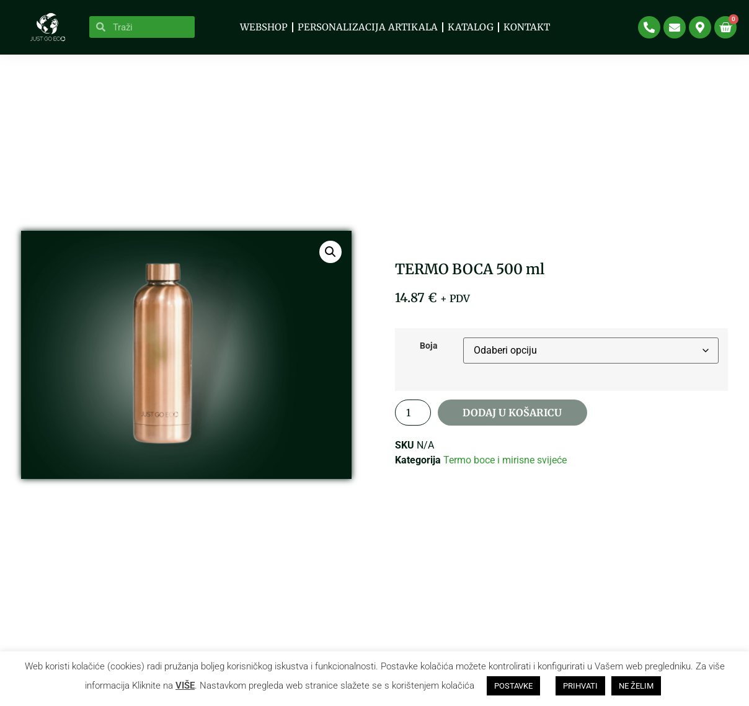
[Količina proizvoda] (413, 420)
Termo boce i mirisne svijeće (505, 467)
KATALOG (471, 27)
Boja (429, 353)
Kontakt (526, 27)
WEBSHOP (264, 27)
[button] (330, 259)
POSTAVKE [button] (513, 685)
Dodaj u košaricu (511, 420)
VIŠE (185, 685)
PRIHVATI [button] (580, 685)
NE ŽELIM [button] (636, 685)
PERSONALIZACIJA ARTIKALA (368, 27)
